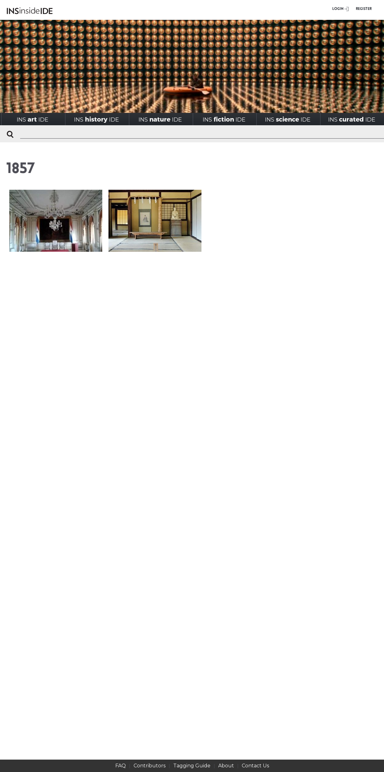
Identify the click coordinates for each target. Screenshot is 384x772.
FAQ (120, 766)
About (226, 766)
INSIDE (32, 119)
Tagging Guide (191, 766)
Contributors (150, 766)
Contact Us (255, 766)
